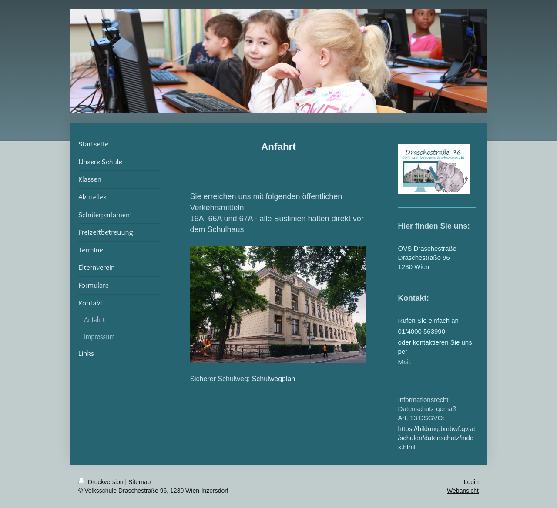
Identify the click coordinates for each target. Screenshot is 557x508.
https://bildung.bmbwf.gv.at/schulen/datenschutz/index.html (436, 438)
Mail (404, 361)
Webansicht (463, 490)
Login (471, 481)
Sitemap (139, 481)
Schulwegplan (273, 378)
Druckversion (101, 481)
